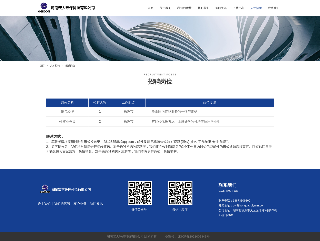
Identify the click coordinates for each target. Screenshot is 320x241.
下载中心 (238, 8)
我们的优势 (184, 8)
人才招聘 (256, 8)
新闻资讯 (221, 8)
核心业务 (203, 8)
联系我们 (273, 8)
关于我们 (165, 8)
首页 (151, 8)
